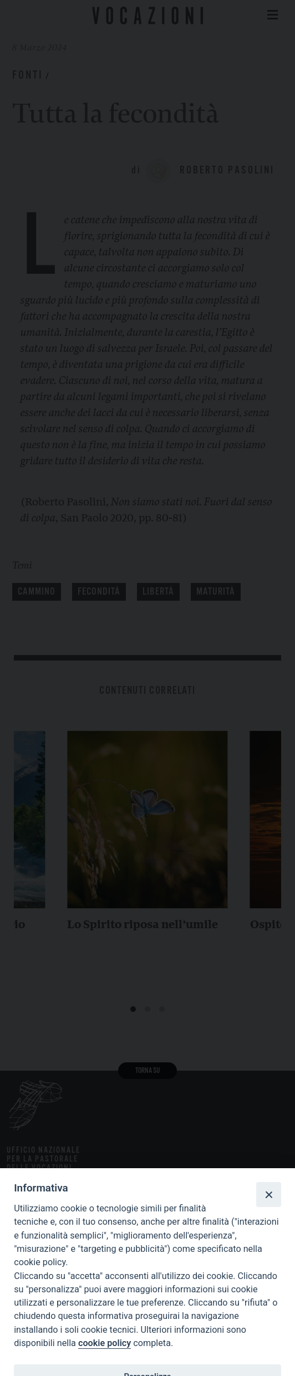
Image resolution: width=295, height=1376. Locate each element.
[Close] (268, 1194)
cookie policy (104, 1343)
